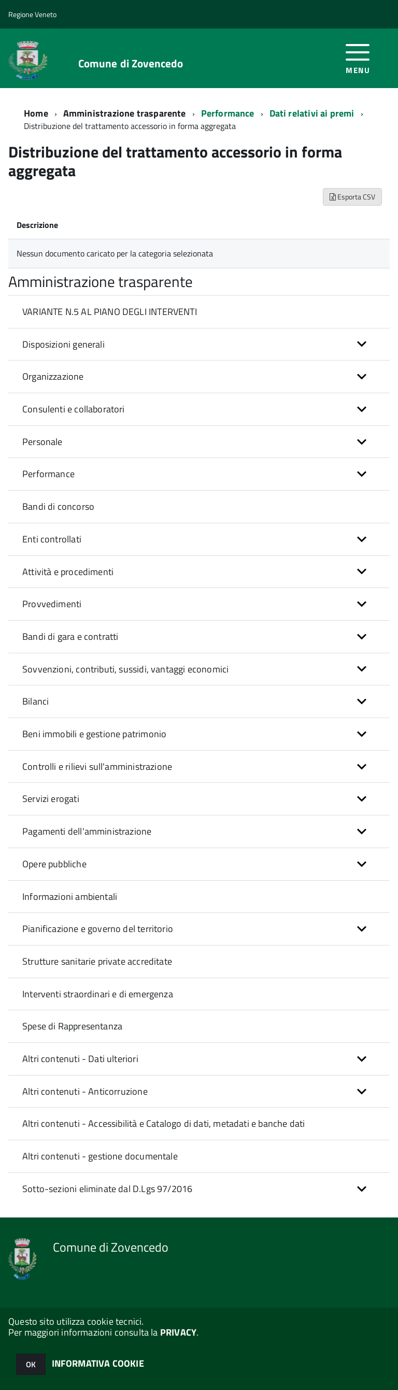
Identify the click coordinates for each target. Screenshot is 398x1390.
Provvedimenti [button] (51, 604)
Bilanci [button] (35, 701)
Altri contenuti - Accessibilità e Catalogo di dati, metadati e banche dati (163, 1123)
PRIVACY (178, 1332)
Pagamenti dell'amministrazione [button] (86, 831)
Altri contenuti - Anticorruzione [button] (85, 1091)
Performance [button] (48, 474)
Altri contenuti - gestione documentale (100, 1156)
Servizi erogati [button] (50, 799)
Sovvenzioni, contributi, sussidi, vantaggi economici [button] (125, 669)
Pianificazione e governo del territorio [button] (97, 929)
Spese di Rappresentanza (72, 1026)
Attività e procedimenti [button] (67, 572)
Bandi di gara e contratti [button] (70, 636)
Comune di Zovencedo (130, 63)
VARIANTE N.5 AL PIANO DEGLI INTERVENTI (109, 312)
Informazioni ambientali (69, 897)
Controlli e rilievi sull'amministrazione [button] (97, 766)
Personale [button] (42, 442)
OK (31, 1364)
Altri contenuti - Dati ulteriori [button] (80, 1059)
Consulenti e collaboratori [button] (73, 409)
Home (36, 113)
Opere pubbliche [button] (54, 864)
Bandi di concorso (58, 506)
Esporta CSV (352, 196)
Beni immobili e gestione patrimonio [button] (94, 734)
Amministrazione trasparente (124, 113)
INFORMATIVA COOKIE (98, 1363)
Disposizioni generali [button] (63, 344)
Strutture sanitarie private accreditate (97, 961)
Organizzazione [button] (53, 376)
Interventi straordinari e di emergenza (97, 994)
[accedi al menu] (358, 57)
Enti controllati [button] (51, 539)
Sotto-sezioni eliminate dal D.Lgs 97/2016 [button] (107, 1189)
